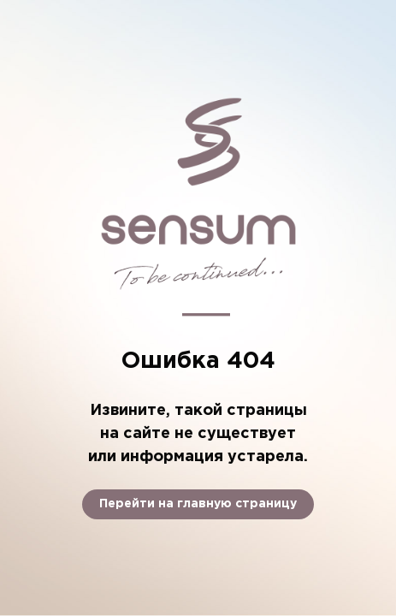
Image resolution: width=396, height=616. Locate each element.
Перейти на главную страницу (198, 504)
